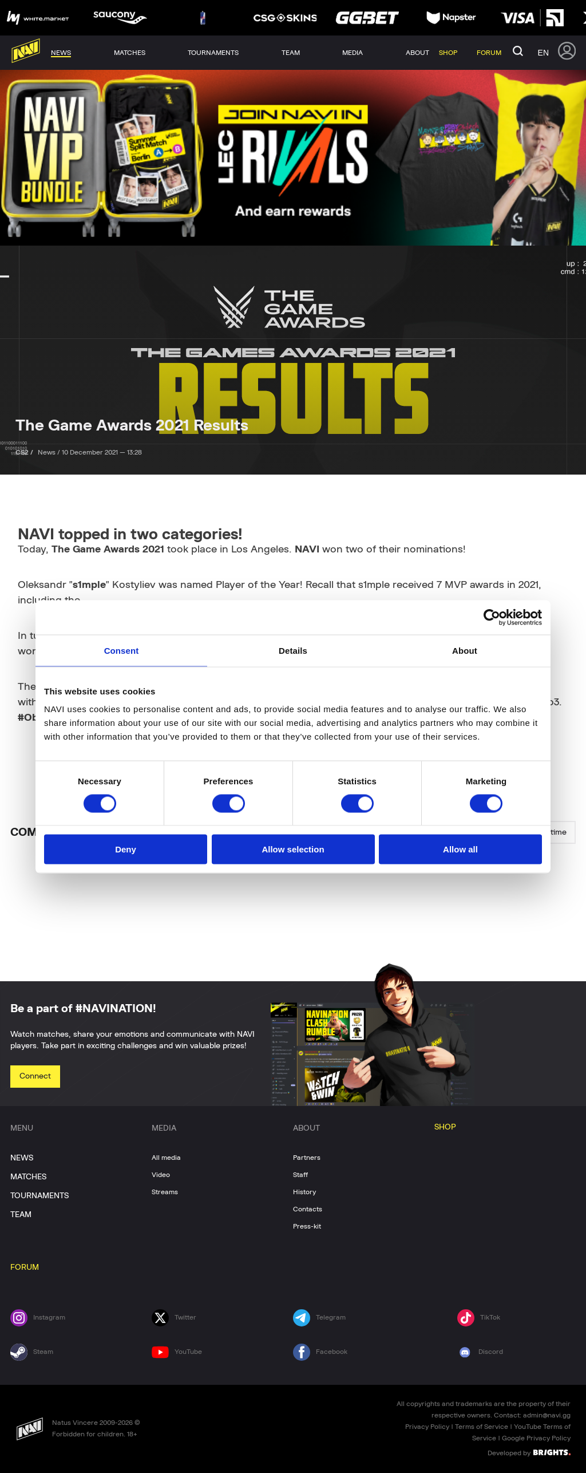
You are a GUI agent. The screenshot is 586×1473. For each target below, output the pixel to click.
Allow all (460, 849)
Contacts (307, 1209)
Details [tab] (293, 650)
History (304, 1191)
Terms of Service (481, 1426)
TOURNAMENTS (39, 1196)
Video (161, 1174)
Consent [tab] (121, 650)
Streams (165, 1191)
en (543, 52)
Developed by (529, 1452)
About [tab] (464, 650)
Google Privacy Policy (536, 1438)
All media (166, 1157)
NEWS (21, 1158)
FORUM (24, 1267)
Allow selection (293, 849)
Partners (306, 1157)
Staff (300, 1174)
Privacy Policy (427, 1426)
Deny (125, 849)
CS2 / (25, 452)
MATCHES (28, 1177)
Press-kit (307, 1226)
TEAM (20, 1215)
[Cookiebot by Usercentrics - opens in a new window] (492, 617)
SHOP (445, 1127)
